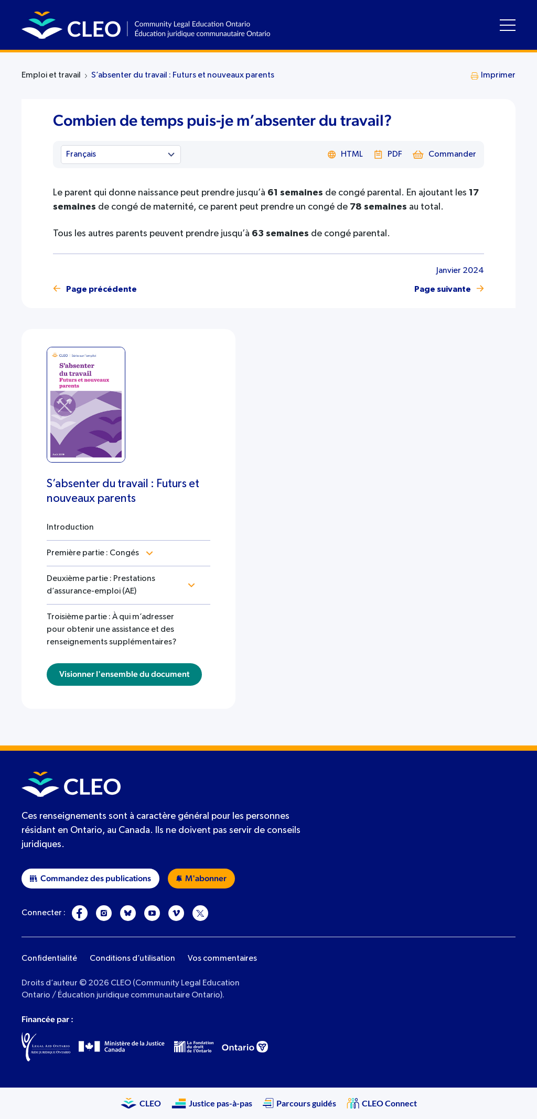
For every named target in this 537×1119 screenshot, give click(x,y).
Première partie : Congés (93, 553)
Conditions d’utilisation (132, 959)
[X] (200, 913)
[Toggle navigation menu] (507, 25)
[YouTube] (152, 913)
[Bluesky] (128, 913)
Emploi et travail (51, 75)
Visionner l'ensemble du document (124, 674)
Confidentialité (49, 959)
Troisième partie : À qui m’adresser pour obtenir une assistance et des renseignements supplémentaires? (111, 629)
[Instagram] (104, 913)
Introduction (70, 527)
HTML (345, 154)
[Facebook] (80, 913)
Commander (444, 154)
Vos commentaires (222, 959)
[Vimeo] (176, 913)
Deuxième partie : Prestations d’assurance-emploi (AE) (101, 585)
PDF (387, 154)
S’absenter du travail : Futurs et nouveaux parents (182, 75)
